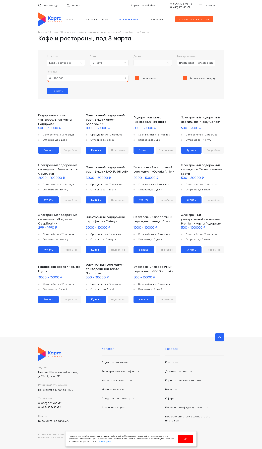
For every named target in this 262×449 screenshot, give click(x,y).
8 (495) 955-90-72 (180, 7)
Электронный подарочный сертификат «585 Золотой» (153, 269)
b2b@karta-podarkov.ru (143, 5)
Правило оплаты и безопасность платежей (187, 418)
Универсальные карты (117, 380)
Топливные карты (113, 407)
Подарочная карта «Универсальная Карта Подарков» (55, 119)
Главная (42, 32)
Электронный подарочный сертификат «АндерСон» (153, 219)
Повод (93, 56)
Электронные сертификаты (121, 371)
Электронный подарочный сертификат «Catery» (105, 219)
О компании (156, 19)
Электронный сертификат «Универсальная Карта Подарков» (105, 269)
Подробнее (71, 150)
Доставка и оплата (97, 19)
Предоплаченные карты (118, 398)
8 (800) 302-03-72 (181, 3)
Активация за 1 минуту (202, 78)
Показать (57, 91)
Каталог (70, 19)
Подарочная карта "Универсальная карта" (150, 119)
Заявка (48, 150)
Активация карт (128, 19)
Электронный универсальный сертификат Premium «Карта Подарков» (201, 219)
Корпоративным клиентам (194, 19)
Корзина (207, 5)
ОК (185, 438)
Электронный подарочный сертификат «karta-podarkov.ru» (105, 119)
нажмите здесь (104, 441)
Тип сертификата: (187, 56)
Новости (171, 389)
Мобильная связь (113, 389)
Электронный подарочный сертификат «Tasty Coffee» (201, 119)
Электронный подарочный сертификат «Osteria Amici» (154, 169)
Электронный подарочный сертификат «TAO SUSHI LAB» (107, 169)
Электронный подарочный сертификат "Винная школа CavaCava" (58, 169)
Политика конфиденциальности (186, 407)
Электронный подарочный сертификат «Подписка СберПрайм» (57, 219)
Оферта (170, 398)
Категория (52, 56)
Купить (96, 150)
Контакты (171, 362)
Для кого (138, 56)
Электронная (205, 62)
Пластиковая (186, 62)
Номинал (52, 71)
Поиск (73, 5)
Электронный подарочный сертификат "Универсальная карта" (202, 169)
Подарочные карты (115, 362)
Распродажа (149, 78)
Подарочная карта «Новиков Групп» (59, 269)
